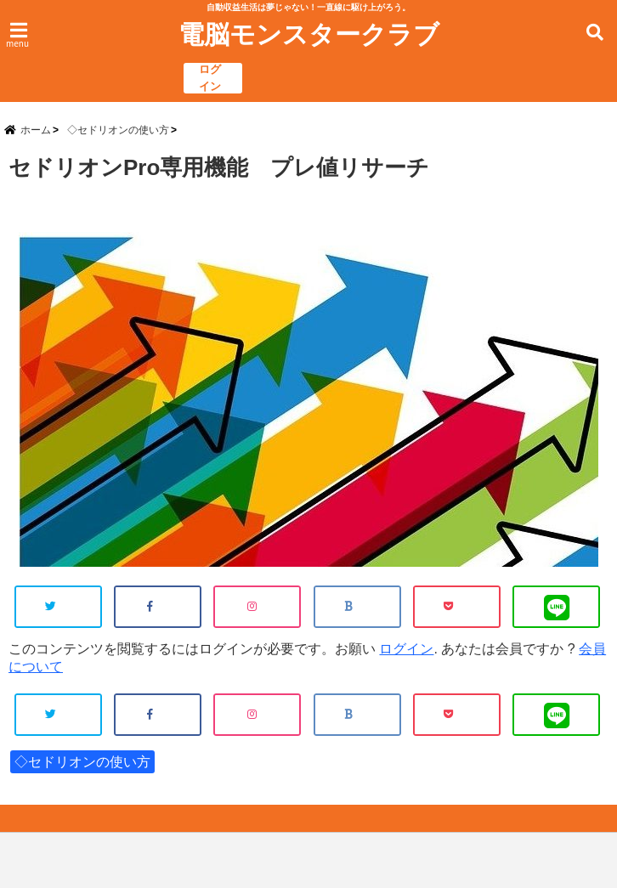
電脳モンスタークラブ (308, 34)
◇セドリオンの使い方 (82, 762)
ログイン (210, 78)
